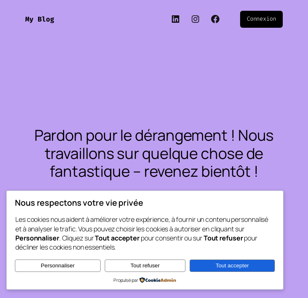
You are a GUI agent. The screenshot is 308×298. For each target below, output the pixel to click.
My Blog (39, 19)
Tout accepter (232, 265)
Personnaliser (58, 265)
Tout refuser (144, 265)
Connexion (261, 19)
